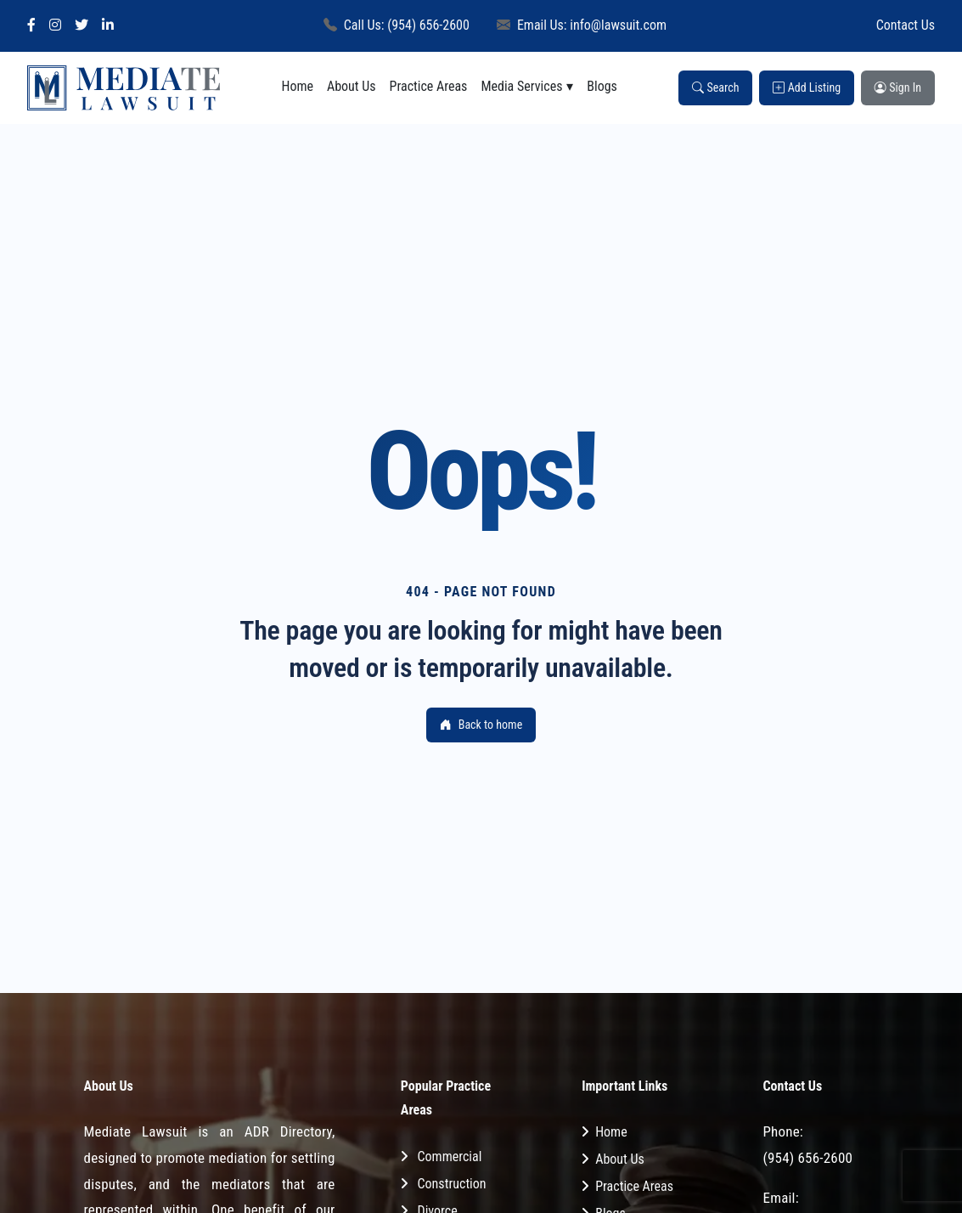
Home (297, 86)
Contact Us (905, 25)
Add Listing (807, 87)
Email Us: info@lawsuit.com (582, 25)
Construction (452, 1184)
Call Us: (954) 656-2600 (396, 25)
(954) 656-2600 (807, 1157)
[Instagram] (55, 26)
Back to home (481, 724)
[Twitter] (81, 26)
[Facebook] (31, 26)
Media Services (521, 86)
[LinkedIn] (108, 26)
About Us (351, 86)
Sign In (898, 87)
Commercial (450, 1156)
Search (715, 87)
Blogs (602, 86)
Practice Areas (429, 86)
